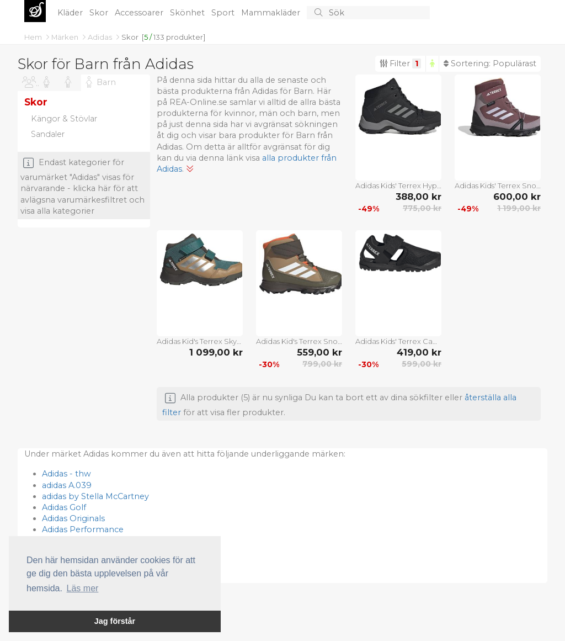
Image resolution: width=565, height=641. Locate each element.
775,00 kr (422, 208)
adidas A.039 (67, 485)
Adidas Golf (64, 507)
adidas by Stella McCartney (95, 496)
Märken (65, 37)
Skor (99, 13)
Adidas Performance (83, 529)
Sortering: (490, 63)
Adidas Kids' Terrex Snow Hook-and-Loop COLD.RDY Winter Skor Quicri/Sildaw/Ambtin (498, 185)
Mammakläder (271, 13)
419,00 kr (419, 352)
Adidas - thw (66, 474)
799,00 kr (322, 363)
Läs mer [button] (83, 588)
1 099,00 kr (216, 352)
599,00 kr (421, 363)
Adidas (101, 37)
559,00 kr (319, 352)
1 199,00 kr (519, 208)
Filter (400, 63)
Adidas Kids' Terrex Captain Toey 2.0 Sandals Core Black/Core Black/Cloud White (398, 341)
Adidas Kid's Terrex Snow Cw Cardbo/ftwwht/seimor (299, 341)
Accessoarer (140, 13)
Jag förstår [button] (114, 621)
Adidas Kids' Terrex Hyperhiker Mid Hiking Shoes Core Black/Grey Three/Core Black (398, 185)
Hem (34, 37)
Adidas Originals (73, 518)
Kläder (71, 13)
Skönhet (188, 13)
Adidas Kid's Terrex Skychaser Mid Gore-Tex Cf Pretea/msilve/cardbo (200, 341)
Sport (224, 13)
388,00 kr (418, 196)
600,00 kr (517, 196)
